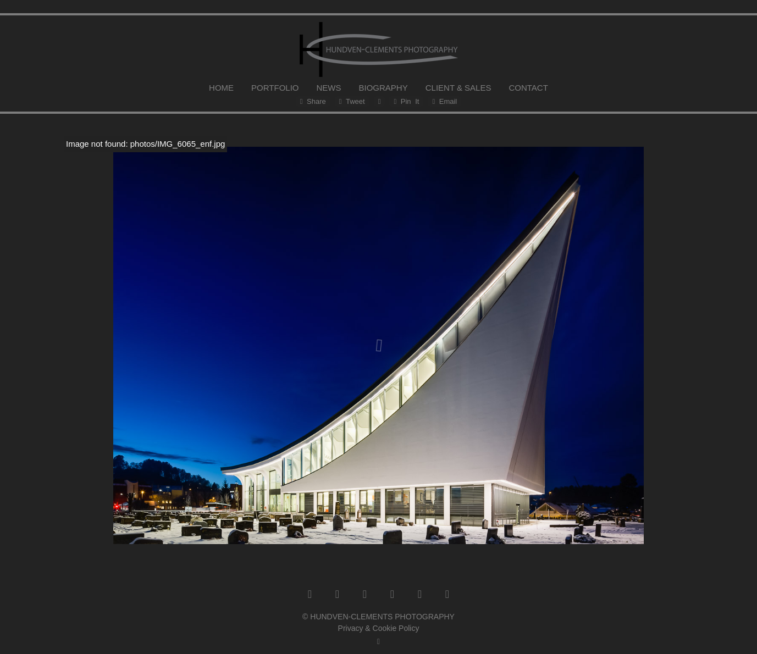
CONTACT (528, 88)
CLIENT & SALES (458, 88)
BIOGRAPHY (383, 88)
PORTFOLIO (275, 88)
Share (313, 101)
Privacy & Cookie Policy (378, 628)
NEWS (329, 88)
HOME (221, 88)
